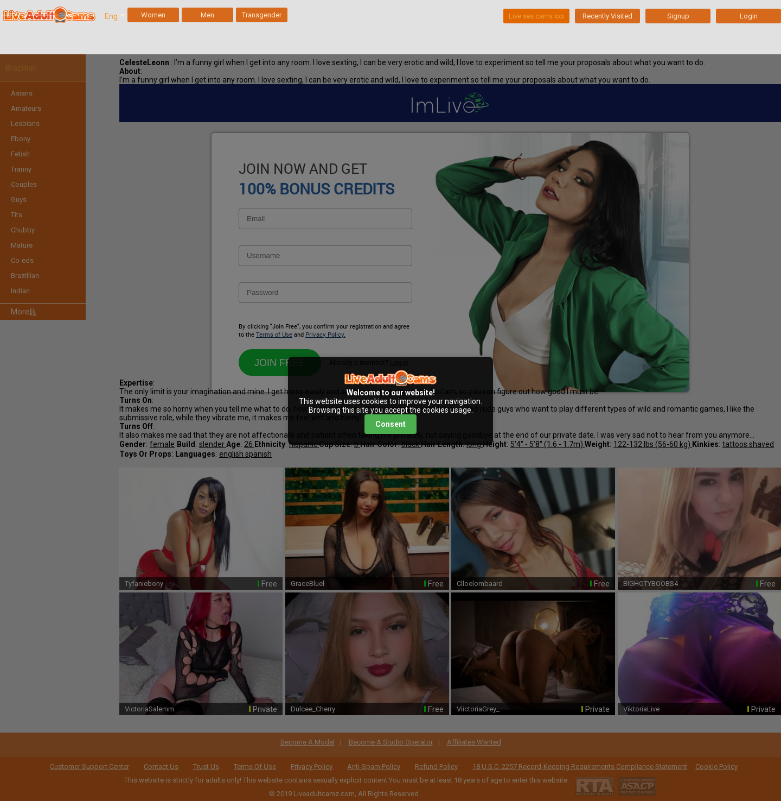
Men (207, 15)
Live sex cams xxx (536, 16)
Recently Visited (607, 16)
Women (153, 15)
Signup (678, 16)
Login (749, 16)
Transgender (261, 15)
